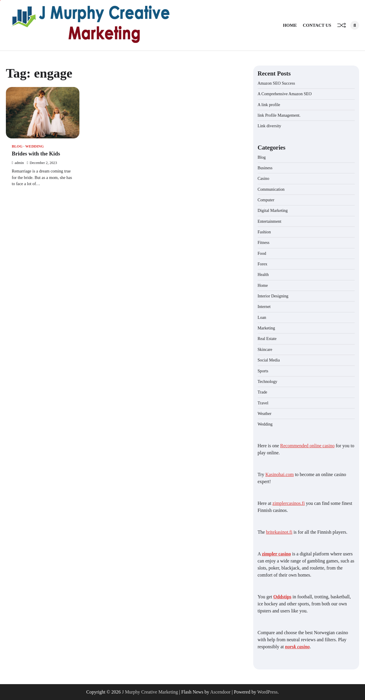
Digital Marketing (273, 210)
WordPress (267, 691)
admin (18, 163)
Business (265, 167)
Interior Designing (273, 296)
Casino (263, 178)
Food (262, 253)
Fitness (263, 242)
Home (290, 25)
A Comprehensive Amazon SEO (285, 93)
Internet (264, 306)
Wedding (34, 146)
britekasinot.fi (279, 532)
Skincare (265, 349)
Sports (263, 371)
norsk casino (297, 646)
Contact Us (317, 25)
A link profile (269, 104)
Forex (262, 264)
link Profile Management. (279, 115)
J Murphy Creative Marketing (150, 691)
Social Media (269, 360)
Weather (264, 413)
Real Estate (267, 338)
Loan (262, 317)
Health (263, 274)
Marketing (266, 328)
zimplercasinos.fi (288, 503)
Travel (263, 403)
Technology (267, 381)
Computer (266, 199)
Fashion (264, 232)
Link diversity (269, 125)
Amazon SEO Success (276, 83)
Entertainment (269, 221)
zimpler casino (276, 553)
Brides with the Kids (36, 153)
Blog (17, 146)
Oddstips (282, 596)
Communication (271, 189)
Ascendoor (220, 691)
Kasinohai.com (279, 474)
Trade (262, 392)
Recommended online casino (307, 445)
